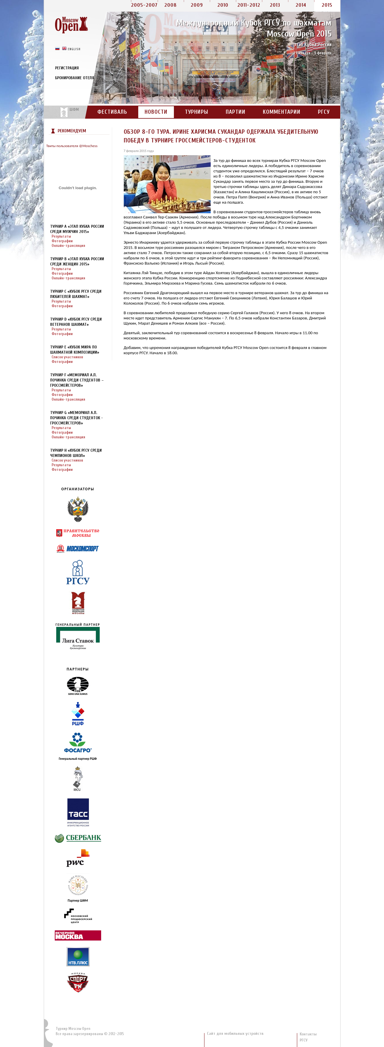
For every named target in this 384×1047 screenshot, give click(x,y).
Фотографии (62, 241)
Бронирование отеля (74, 77)
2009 (197, 5)
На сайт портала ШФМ (66, 112)
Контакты (308, 1034)
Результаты (61, 236)
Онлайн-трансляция (68, 245)
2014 (301, 5)
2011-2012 (248, 5)
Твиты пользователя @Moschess (72, 146)
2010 (222, 5)
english (74, 48)
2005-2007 (144, 5)
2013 (275, 5)
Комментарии (282, 112)
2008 (170, 5)
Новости (156, 112)
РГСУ (324, 112)
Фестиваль (112, 112)
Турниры (196, 112)
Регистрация (67, 68)
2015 (327, 5)
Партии (235, 112)
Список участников (67, 357)
